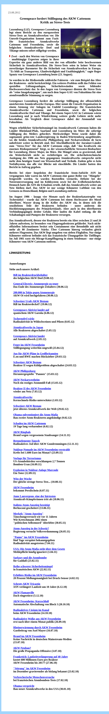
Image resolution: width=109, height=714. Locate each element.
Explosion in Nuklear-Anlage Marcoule (35, 470)
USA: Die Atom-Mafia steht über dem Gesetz (39, 549)
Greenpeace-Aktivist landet (29, 336)
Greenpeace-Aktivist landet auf (31, 309)
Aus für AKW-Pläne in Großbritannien (35, 353)
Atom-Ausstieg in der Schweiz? (31, 528)
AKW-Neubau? (22, 648)
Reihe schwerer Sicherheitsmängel (33, 566)
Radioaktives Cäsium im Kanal (31, 610)
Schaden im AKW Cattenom (29, 423)
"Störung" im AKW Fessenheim (31, 668)
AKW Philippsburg (24, 371)
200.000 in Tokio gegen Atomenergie (34, 292)
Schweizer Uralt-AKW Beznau (30, 301)
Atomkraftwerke (22, 397)
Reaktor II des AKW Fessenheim (32, 388)
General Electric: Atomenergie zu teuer (35, 283)
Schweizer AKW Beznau (27, 362)
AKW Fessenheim (23, 487)
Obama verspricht (23, 685)
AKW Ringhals (22, 432)
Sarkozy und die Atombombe (30, 557)
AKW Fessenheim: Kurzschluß (31, 601)
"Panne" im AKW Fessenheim (30, 537)
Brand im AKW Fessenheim (29, 636)
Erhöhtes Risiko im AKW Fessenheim (35, 575)
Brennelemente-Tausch (26, 440)
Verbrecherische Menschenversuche (33, 677)
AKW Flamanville (23, 592)
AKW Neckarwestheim (26, 379)
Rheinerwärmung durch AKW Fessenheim (37, 627)
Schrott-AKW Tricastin (26, 583)
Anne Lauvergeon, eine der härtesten (34, 496)
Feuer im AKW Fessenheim (29, 344)
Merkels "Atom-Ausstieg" (28, 513)
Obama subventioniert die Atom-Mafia (35, 414)
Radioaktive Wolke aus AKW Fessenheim (37, 618)
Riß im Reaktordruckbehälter (30, 275)
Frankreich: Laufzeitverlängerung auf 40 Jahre (40, 656)
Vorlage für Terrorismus (27, 458)
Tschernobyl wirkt (23, 318)
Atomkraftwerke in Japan (28, 327)
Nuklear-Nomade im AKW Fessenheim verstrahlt (41, 449)
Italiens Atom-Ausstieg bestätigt (31, 505)
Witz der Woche (22, 478)
